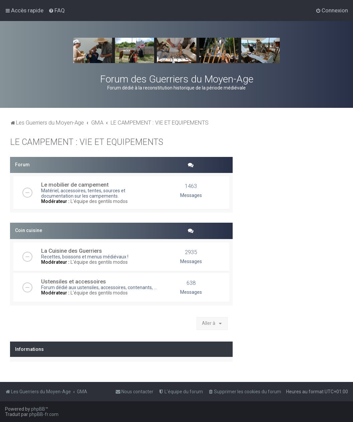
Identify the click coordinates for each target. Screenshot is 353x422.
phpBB (38, 409)
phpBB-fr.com (43, 414)
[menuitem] (56, 10)
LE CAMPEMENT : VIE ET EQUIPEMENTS (86, 142)
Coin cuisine (28, 230)
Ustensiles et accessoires (73, 281)
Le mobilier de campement (75, 184)
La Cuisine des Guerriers (71, 250)
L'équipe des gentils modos (99, 201)
